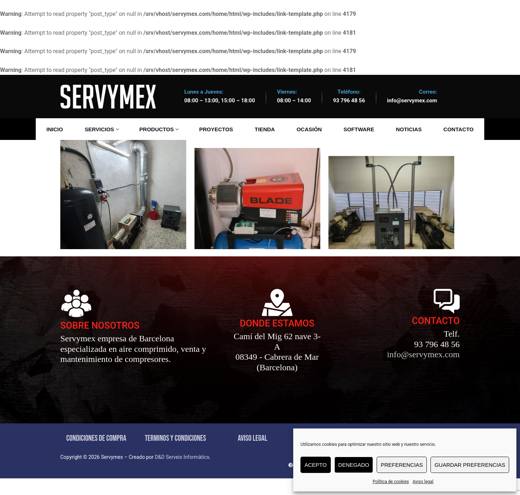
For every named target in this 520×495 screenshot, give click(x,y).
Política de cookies (391, 481)
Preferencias (402, 465)
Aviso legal (422, 481)
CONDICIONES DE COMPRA (96, 455)
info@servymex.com (412, 100)
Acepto (315, 465)
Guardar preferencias (469, 465)
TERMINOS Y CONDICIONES (175, 455)
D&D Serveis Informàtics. (183, 474)
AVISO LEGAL (252, 455)
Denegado (353, 465)
